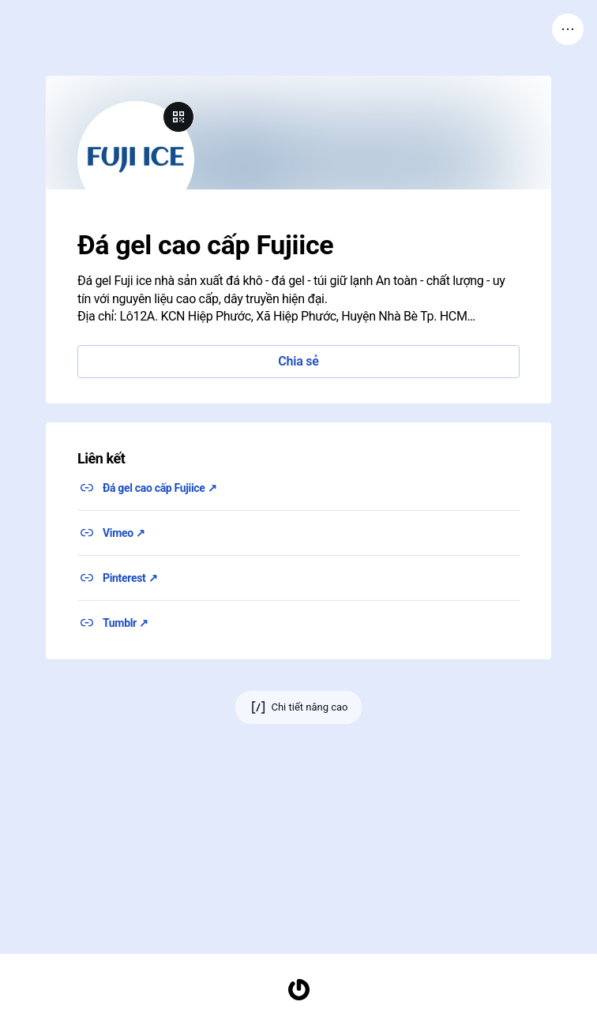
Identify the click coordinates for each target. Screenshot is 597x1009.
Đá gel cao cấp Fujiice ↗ (159, 488)
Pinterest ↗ (130, 578)
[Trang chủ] (298, 989)
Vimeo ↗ (124, 533)
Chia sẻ (298, 361)
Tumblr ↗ (125, 623)
